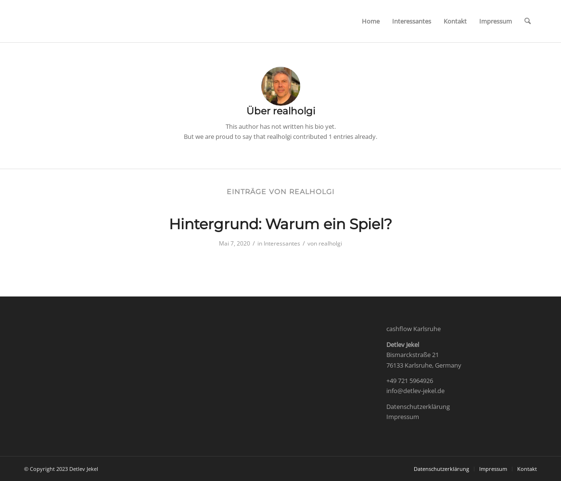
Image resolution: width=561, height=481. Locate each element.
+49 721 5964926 (409, 380)
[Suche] (527, 21)
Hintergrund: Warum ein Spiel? (280, 224)
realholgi (330, 243)
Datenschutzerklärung (418, 406)
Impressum (402, 416)
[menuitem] (371, 21)
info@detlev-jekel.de (415, 390)
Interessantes (282, 243)
